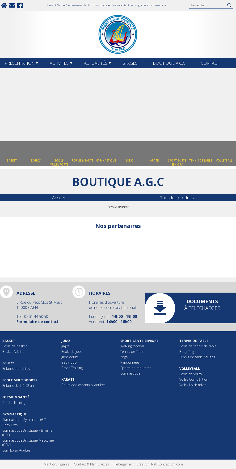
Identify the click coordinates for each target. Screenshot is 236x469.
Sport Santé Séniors (139, 340)
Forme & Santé (15, 397)
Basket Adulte (12, 351)
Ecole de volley (190, 374)
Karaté (68, 379)
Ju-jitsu (66, 346)
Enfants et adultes (16, 368)
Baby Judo (69, 362)
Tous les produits (177, 197)
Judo (65, 340)
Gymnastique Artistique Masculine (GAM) (28, 442)
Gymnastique (14, 414)
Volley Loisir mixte (192, 385)
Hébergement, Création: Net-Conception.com (148, 464)
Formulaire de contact (38, 321)
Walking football (132, 346)
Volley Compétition (193, 379)
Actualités (95, 63)
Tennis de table (193, 340)
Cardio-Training (13, 402)
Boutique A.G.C (169, 63)
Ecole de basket (14, 346)
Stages (130, 63)
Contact (210, 63)
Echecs (8, 363)
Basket (8, 340)
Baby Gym (10, 425)
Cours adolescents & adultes (83, 385)
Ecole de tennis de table (197, 346)
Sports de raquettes (135, 368)
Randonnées (129, 362)
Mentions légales (56, 464)
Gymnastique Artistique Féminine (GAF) (27, 432)
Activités (59, 63)
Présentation (19, 63)
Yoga (124, 357)
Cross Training (72, 368)
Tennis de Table (132, 351)
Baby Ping (186, 351)
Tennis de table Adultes (197, 357)
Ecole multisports (19, 380)
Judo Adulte (70, 357)
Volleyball (189, 368)
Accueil (59, 197)
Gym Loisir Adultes (16, 450)
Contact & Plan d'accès (91, 464)
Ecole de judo (71, 351)
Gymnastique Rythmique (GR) (24, 419)
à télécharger (202, 304)
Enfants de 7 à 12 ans (18, 385)
